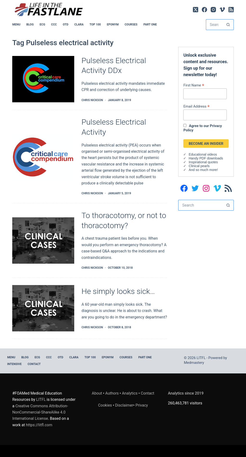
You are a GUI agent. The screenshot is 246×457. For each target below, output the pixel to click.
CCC (54, 24)
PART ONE (150, 24)
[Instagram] (213, 9)
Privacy (141, 405)
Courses (131, 24)
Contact (34, 364)
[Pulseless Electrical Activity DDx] (43, 79)
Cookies (105, 405)
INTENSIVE (14, 364)
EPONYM (113, 24)
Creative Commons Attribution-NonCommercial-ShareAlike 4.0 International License (40, 412)
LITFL (41, 399)
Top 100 (95, 24)
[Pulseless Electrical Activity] (43, 157)
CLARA (79, 24)
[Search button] (228, 24)
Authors (112, 393)
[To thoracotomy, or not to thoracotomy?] (43, 240)
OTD (65, 24)
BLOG (30, 24)
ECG (42, 24)
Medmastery (194, 362)
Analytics (129, 393)
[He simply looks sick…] (43, 308)
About (97, 393)
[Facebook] (204, 9)
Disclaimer (124, 405)
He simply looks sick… (118, 291)
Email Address (196, 106)
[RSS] (231, 9)
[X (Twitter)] (195, 9)
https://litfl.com (39, 425)
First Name (193, 85)
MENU (16, 24)
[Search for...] (214, 24)
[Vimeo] (222, 9)
